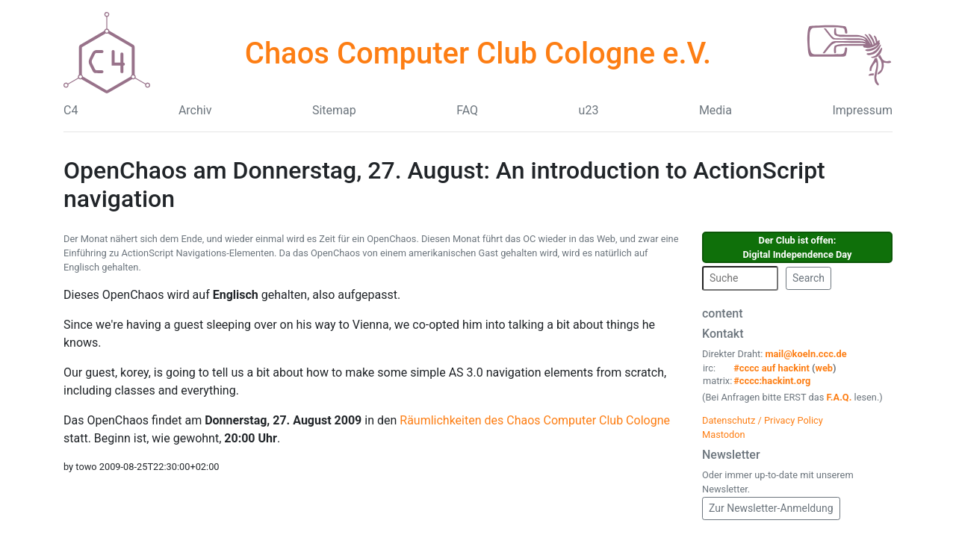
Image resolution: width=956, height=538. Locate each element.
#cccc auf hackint (771, 368)
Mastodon (723, 434)
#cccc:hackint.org (771, 380)
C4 (70, 110)
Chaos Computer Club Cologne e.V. (478, 53)
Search (808, 278)
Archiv (195, 110)
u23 (589, 110)
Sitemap (334, 110)
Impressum (862, 110)
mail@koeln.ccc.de (805, 353)
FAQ (467, 110)
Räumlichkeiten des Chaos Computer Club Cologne (535, 420)
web (825, 368)
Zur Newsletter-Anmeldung (771, 508)
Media (715, 110)
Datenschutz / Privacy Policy (762, 420)
